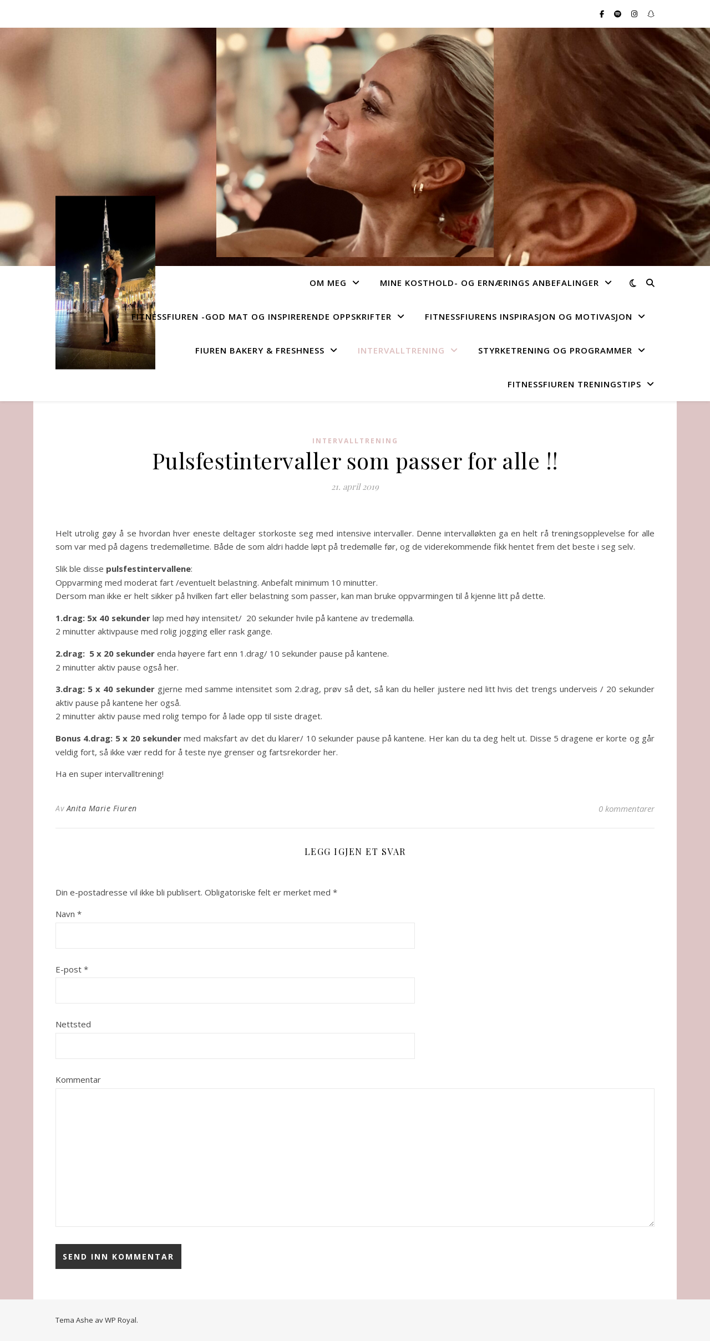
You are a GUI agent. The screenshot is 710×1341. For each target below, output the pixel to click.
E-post (71, 969)
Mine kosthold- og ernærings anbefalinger (489, 282)
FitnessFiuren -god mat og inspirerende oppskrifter (261, 316)
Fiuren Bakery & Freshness (259, 350)
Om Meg (328, 282)
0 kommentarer (627, 808)
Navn (68, 913)
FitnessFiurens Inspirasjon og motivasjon (528, 316)
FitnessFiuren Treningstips (574, 384)
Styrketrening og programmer (555, 350)
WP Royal (120, 1320)
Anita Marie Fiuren (102, 808)
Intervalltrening (401, 350)
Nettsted (73, 1024)
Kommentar (78, 1079)
